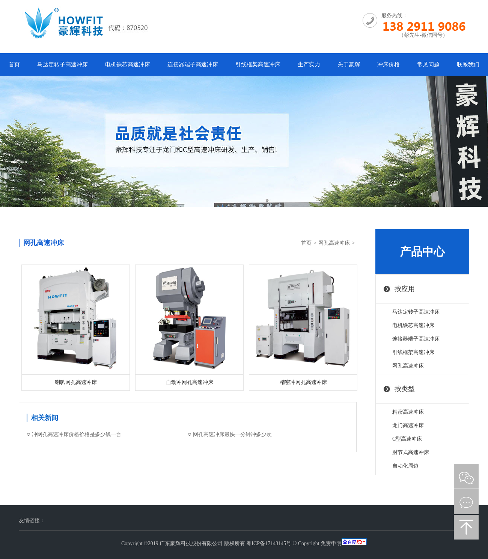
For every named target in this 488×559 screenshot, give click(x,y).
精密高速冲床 (408, 412)
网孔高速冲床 (334, 243)
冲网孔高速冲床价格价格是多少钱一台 (76, 434)
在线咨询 (466, 501)
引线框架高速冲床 (257, 64)
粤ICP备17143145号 (268, 543)
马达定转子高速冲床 (62, 64)
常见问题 (428, 64)
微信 (466, 476)
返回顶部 (466, 527)
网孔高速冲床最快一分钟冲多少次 (232, 434)
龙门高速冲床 (408, 425)
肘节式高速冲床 (410, 452)
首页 (14, 64)
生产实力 (309, 64)
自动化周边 (405, 466)
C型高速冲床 (407, 439)
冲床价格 (388, 64)
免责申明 (331, 543)
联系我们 (468, 64)
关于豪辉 (348, 64)
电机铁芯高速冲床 (127, 64)
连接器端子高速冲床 (192, 64)
